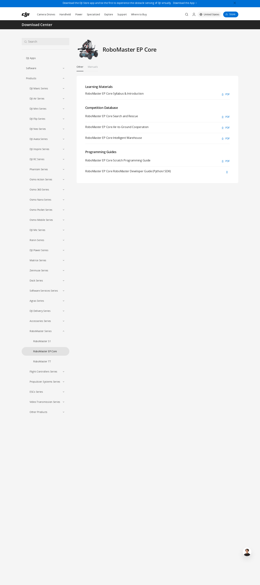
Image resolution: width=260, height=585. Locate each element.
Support (122, 14)
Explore (108, 14)
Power (79, 14)
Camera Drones (46, 14)
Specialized (93, 14)
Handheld (65, 14)
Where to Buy (139, 14)
